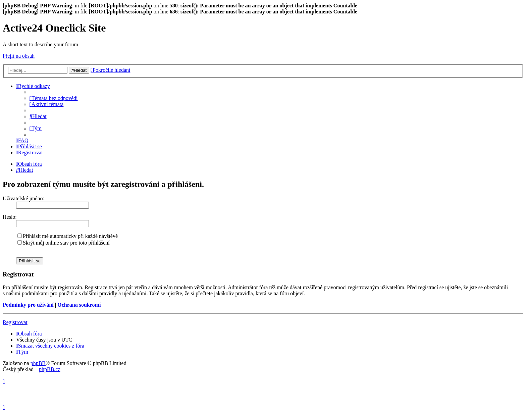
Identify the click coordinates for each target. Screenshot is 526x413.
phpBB (38, 363)
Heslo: (10, 217)
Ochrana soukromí (79, 305)
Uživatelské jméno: (23, 198)
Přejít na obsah (19, 56)
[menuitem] (54, 98)
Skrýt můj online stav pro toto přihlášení (63, 243)
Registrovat (15, 322)
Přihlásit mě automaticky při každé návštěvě (67, 236)
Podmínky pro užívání (28, 305)
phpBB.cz (49, 369)
